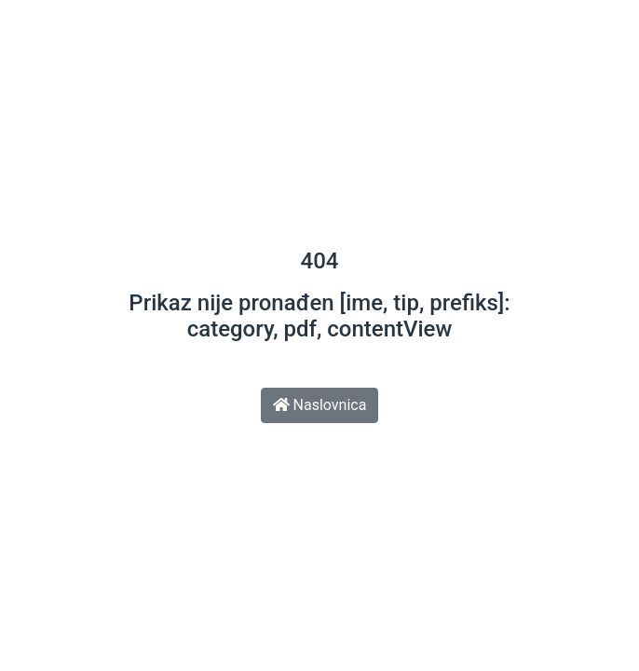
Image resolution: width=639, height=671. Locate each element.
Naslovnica (320, 405)
